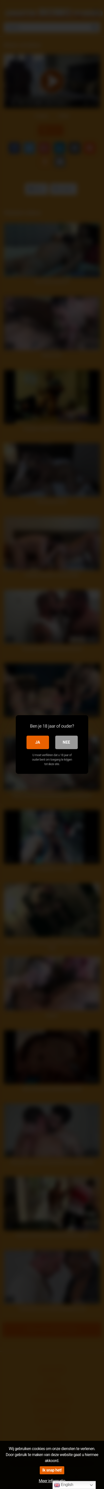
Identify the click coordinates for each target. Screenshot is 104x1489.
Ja (37, 742)
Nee (66, 742)
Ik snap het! (52, 1470)
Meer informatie (52, 1481)
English (63, 1485)
